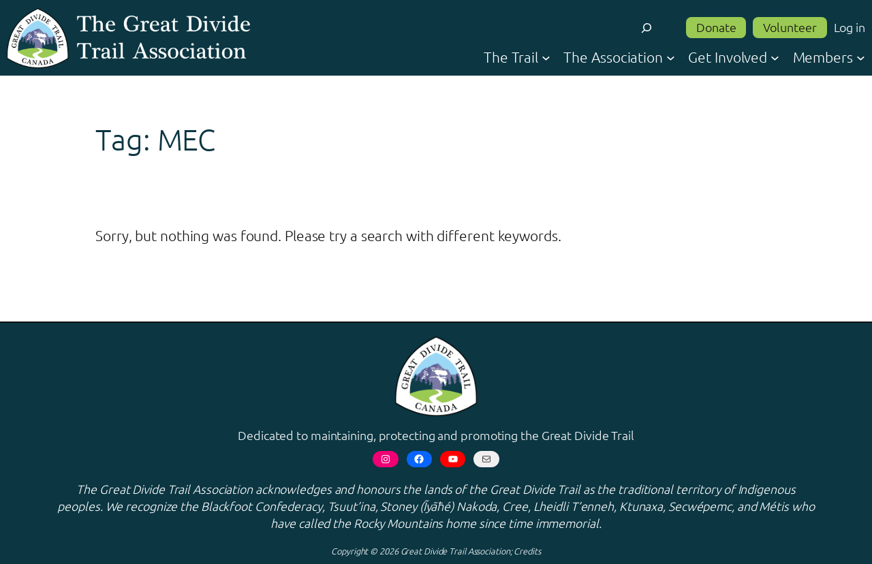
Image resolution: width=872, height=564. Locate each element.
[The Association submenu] (670, 56)
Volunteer (789, 27)
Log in (849, 27)
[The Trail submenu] (546, 56)
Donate (716, 27)
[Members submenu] (860, 56)
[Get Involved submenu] (774, 56)
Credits (527, 550)
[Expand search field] (646, 28)
